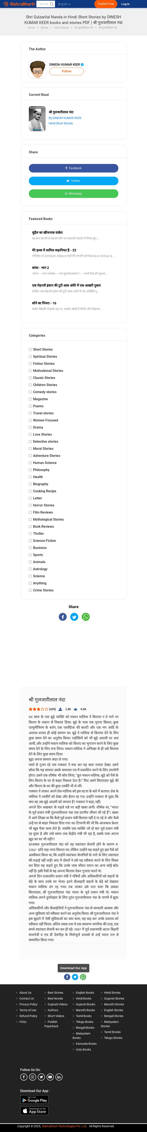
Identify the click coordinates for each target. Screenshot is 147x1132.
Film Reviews (43, 512)
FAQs (22, 1021)
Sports (38, 555)
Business (40, 548)
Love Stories (42, 434)
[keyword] (45, 4)
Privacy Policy (28, 1004)
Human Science (45, 463)
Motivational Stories (48, 371)
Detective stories (45, 442)
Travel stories (43, 413)
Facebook (73, 168)
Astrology (40, 569)
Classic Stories (44, 378)
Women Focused (45, 420)
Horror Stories (43, 505)
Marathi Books (85, 1010)
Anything (39, 583)
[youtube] (50, 1077)
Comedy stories (44, 392)
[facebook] (23, 1077)
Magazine (40, 399)
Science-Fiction (44, 541)
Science (39, 576)
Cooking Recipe (44, 491)
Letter (37, 498)
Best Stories (55, 992)
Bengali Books (85, 1027)
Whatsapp (73, 193)
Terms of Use (27, 1010)
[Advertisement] (73, 657)
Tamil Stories (112, 1032)
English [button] (64, 4)
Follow (66, 71)
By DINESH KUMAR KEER (65, 118)
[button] (51, 4)
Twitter (73, 180)
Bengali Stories (113, 1016)
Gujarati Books (85, 1004)
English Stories (113, 1010)
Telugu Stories (113, 1038)
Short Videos (56, 1016)
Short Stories (43, 349)
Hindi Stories (112, 992)
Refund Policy (28, 1016)
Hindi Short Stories (61, 123)
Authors (53, 1010)
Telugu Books (84, 1021)
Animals (39, 562)
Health (38, 477)
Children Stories (45, 385)
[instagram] (32, 1077)
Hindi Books (83, 998)
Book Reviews (43, 527)
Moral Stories (43, 449)
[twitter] (41, 1077)
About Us (25, 992)
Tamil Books (84, 1016)
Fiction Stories (44, 364)
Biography (40, 484)
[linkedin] (59, 1077)
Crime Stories (43, 590)
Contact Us (26, 998)
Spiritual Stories (45, 357)
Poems (38, 406)
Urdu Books (83, 1049)
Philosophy (41, 470)
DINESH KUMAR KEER (66, 64)
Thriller (38, 534)
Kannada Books (86, 1043)
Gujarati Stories (114, 998)
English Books (85, 992)
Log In (125, 4)
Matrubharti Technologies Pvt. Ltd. (64, 1126)
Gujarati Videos (58, 1004)
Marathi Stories (114, 1004)
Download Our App (73, 968)
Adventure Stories (46, 456)
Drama (38, 427)
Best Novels (55, 998)
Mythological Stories (48, 519)
